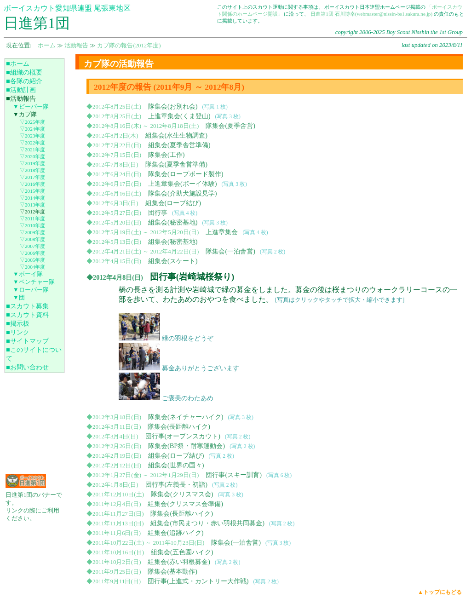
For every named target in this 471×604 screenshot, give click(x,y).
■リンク (17, 332)
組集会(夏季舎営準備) (179, 145)
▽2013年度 (32, 204)
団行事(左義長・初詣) (176, 484)
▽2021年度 (32, 149)
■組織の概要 (24, 72)
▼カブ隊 (25, 114)
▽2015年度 (32, 191)
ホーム (47, 45)
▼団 (19, 297)
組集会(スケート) (173, 261)
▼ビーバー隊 (31, 107)
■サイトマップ (27, 341)
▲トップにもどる (440, 592)
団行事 (157, 212)
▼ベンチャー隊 (34, 282)
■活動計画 (21, 89)
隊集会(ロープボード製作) (186, 174)
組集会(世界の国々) (176, 465)
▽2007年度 (32, 246)
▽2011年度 (32, 218)
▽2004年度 (32, 267)
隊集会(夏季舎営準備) (176, 164)
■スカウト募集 (27, 306)
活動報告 (76, 45)
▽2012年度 (32, 211)
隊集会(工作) (166, 154)
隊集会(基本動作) (172, 571)
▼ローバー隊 (31, 290)
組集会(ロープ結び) (173, 203)
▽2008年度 (32, 239)
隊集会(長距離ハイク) (179, 426)
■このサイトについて (34, 354)
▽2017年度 (32, 177)
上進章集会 (222, 232)
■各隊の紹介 (24, 81)
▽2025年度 (32, 122)
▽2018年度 (32, 170)
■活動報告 (21, 98)
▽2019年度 (32, 163)
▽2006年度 (32, 253)
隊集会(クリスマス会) (182, 494)
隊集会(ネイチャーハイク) (186, 416)
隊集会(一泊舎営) (230, 251)
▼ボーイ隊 (28, 274)
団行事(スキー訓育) (234, 474)
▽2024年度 (32, 129)
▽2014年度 (32, 198)
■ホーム (17, 63)
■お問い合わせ (27, 367)
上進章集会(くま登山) (179, 116)
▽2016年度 (32, 184)
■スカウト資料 (27, 314)
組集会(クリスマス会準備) (185, 503)
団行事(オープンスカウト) (183, 436)
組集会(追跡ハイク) (176, 532)
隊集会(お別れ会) (173, 106)
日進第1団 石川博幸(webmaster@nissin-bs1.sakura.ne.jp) (371, 14)
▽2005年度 (32, 260)
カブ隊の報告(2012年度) (129, 45)
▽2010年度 (32, 225)
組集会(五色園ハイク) (182, 552)
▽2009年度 (32, 232)
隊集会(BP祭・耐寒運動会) (186, 445)
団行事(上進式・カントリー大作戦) (198, 581)
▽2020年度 (32, 156)
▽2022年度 (32, 142)
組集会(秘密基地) (173, 222)
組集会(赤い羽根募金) (179, 561)
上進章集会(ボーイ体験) (182, 183)
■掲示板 (17, 323)
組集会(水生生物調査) (176, 135)
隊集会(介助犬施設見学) (182, 193)
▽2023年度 (32, 135)
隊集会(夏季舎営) (230, 125)
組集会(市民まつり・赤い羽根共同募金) (207, 523)
